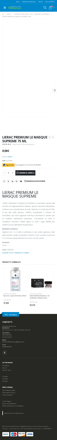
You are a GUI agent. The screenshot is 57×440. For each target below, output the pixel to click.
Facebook (4, 181)
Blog (18, 2)
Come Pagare (6, 401)
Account (5, 381)
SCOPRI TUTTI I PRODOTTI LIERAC (15, 253)
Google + (17, 181)
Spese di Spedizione (9, 403)
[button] (4, 8)
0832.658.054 (6, 335)
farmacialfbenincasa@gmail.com (13, 342)
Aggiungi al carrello (26, 173)
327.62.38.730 (7, 337)
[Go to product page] (15, 279)
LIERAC (10, 157)
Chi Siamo (5, 365)
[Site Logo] (14, 7)
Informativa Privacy (8, 393)
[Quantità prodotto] (8, 172)
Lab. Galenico (50, 2)
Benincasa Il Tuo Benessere (14, 413)
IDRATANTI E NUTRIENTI (9, 294)
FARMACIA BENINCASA (29, 2)
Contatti (5, 376)
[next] (53, 137)
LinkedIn (12, 181)
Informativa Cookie (8, 390)
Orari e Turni (6, 370)
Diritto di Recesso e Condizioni (12, 406)
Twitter (8, 181)
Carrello (5, 379)
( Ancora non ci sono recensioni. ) (23, 144)
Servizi (40, 2)
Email (21, 181)
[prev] (49, 137)
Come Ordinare (7, 395)
